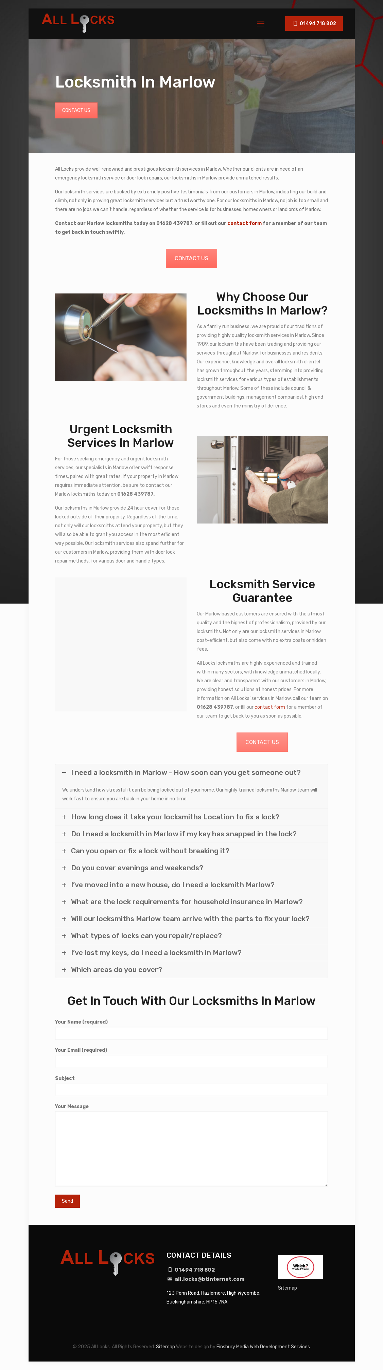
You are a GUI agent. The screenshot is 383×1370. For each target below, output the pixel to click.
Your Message (191, 1145)
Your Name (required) (191, 1029)
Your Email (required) (191, 1057)
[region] (88, 1321)
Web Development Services (280, 1347)
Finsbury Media (232, 1347)
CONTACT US (76, 110)
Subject (191, 1086)
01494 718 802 (314, 23)
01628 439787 (174, 223)
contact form (244, 223)
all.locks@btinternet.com (206, 1279)
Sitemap (287, 1288)
